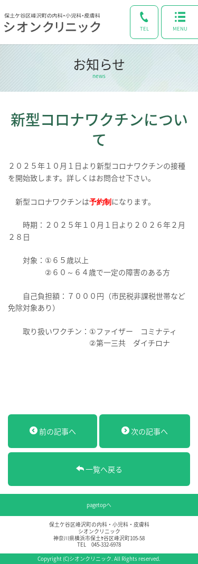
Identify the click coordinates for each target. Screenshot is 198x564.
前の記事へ (53, 431)
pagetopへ (99, 505)
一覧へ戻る (99, 469)
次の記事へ (144, 431)
